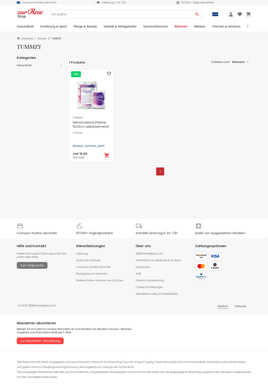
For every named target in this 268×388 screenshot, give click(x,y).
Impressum (143, 267)
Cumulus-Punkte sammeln (93, 267)
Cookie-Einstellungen (149, 287)
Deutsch (223, 306)
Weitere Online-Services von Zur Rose (99, 280)
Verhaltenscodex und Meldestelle (157, 294)
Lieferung (82, 253)
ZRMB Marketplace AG (149, 253)
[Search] (121, 14)
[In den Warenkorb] (107, 155)
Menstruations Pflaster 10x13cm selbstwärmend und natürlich (91, 126)
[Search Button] (197, 14)
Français (240, 306)
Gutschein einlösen (88, 260)
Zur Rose (175, 260)
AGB (138, 273)
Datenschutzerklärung (150, 280)
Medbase (161, 260)
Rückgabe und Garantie (91, 273)
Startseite (25, 38)
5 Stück (77, 133)
